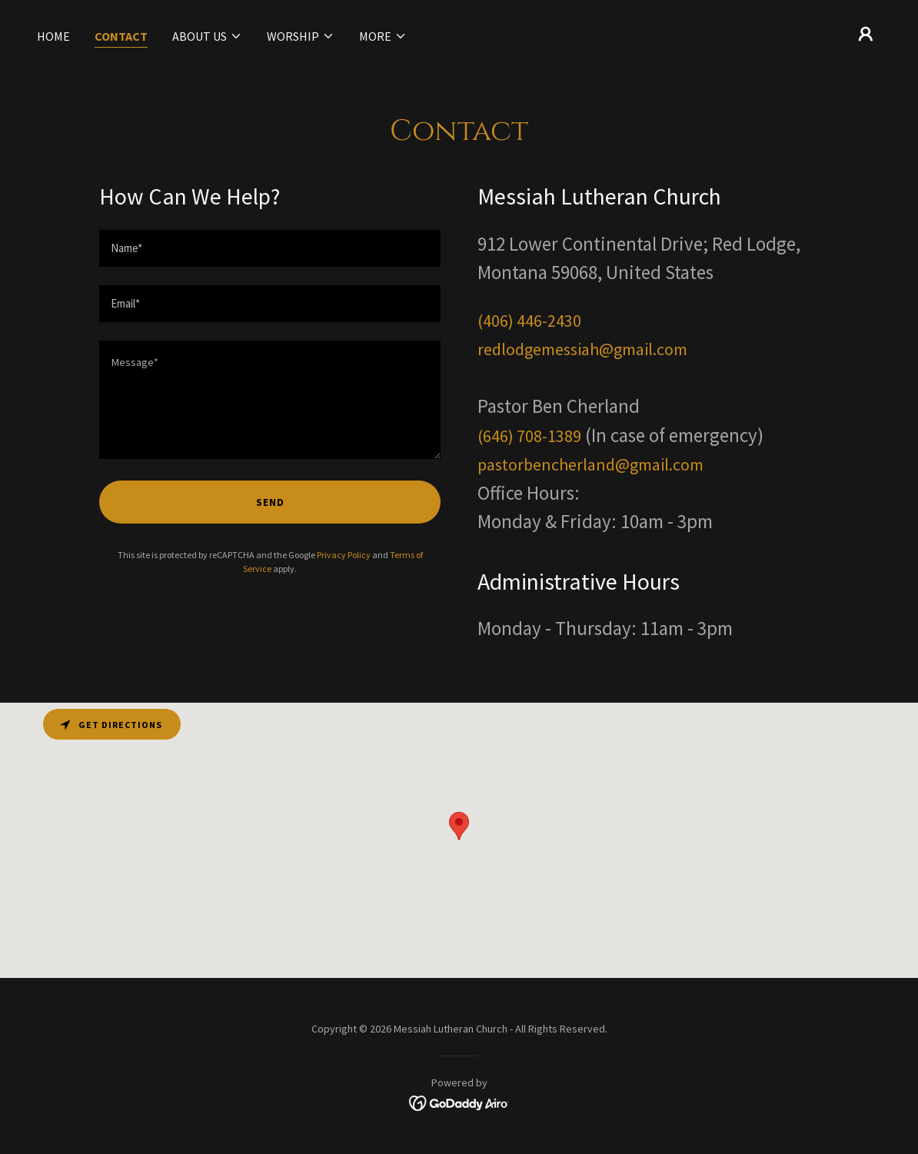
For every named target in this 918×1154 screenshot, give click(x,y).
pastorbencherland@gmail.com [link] (590, 464)
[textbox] (270, 248)
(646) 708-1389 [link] (529, 436)
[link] (459, 1101)
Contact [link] (121, 36)
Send (270, 502)
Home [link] (53, 36)
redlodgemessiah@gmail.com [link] (582, 349)
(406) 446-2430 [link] (529, 320)
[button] (207, 36)
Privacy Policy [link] (344, 554)
